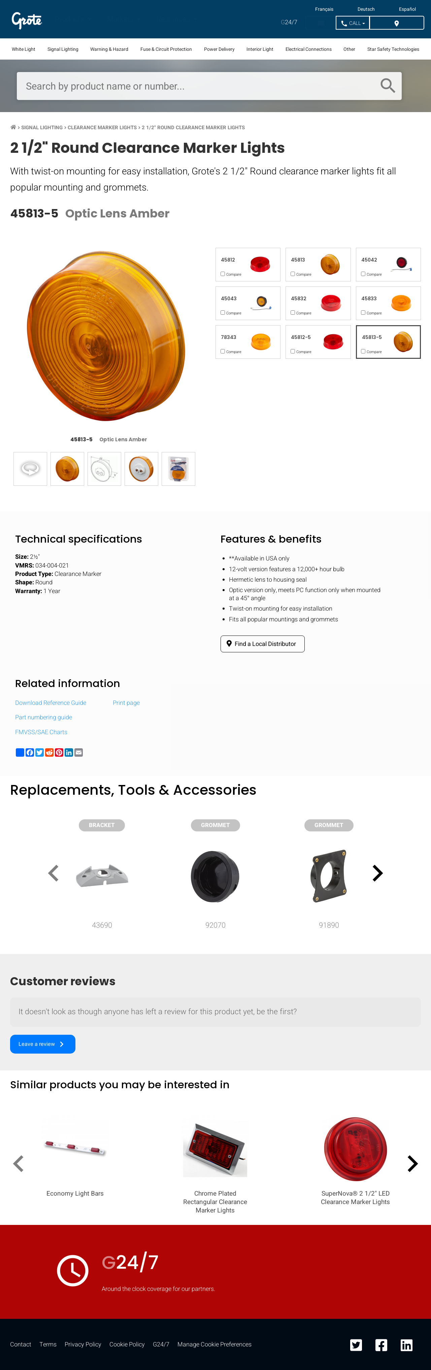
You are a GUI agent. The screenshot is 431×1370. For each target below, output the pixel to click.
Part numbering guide (43, 717)
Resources (174, 19)
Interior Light (259, 49)
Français (324, 9)
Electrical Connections (309, 49)
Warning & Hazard (109, 49)
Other (349, 49)
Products (70, 19)
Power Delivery (219, 49)
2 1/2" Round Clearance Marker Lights (193, 127)
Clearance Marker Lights (102, 127)
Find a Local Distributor (260, 644)
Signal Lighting (62, 49)
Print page (126, 703)
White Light (23, 49)
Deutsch (366, 9)
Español (407, 9)
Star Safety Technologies (393, 49)
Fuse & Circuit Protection (166, 49)
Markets (121, 19)
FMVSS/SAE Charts (41, 732)
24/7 (289, 22)
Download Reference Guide (50, 703)
